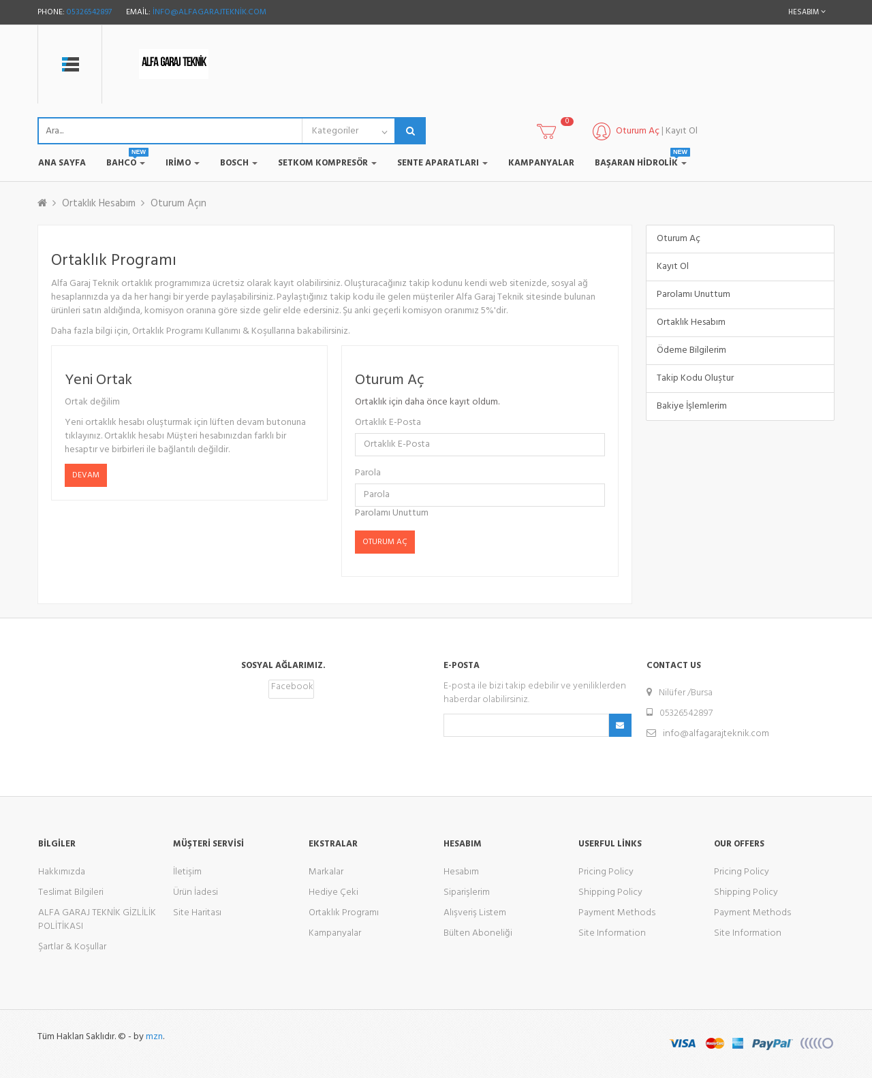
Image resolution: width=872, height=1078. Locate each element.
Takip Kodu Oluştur (695, 378)
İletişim (187, 872)
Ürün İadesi (195, 892)
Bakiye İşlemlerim (692, 406)
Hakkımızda (61, 872)
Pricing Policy (606, 872)
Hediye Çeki (333, 892)
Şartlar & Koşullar (72, 947)
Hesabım (461, 872)
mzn (154, 1037)
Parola (368, 473)
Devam (85, 475)
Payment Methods (616, 913)
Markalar (326, 872)
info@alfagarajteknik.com (209, 12)
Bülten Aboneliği (477, 933)
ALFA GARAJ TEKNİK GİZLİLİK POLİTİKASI (97, 919)
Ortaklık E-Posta (388, 423)
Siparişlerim (466, 892)
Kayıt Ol (682, 131)
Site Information (612, 933)
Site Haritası (197, 913)
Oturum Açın (178, 203)
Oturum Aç (678, 239)
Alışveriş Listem (474, 913)
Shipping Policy (610, 892)
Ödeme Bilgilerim (691, 350)
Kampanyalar (335, 933)
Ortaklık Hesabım (99, 203)
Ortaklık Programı (344, 913)
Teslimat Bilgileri (71, 892)
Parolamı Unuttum (392, 513)
